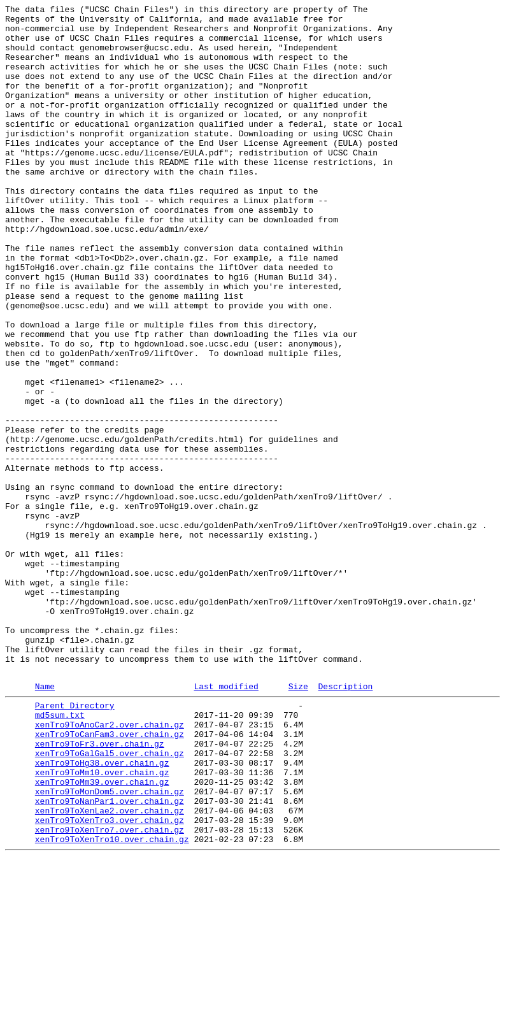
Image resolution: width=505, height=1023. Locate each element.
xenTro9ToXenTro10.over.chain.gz (112, 1003)
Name (45, 821)
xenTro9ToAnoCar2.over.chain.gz (109, 865)
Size (298, 821)
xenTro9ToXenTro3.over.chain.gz (109, 980)
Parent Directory (75, 842)
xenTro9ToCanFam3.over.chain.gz (109, 877)
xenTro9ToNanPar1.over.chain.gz (109, 957)
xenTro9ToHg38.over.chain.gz (102, 911)
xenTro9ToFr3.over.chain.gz (99, 888)
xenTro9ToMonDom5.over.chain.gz (109, 946)
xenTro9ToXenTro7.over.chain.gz (109, 992)
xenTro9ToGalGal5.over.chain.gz (109, 900)
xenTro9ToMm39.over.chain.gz (102, 934)
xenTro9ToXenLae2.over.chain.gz (109, 969)
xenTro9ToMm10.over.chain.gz (102, 923)
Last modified (226, 821)
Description (345, 821)
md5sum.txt (60, 854)
